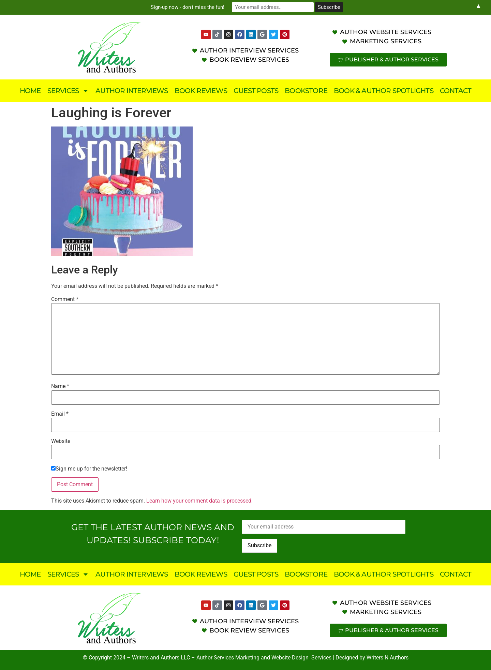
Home (30, 91)
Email (60, 414)
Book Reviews (201, 91)
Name (60, 386)
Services (68, 91)
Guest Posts (256, 91)
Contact (455, 91)
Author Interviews (131, 91)
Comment (64, 299)
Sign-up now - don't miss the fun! (187, 7)
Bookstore (306, 91)
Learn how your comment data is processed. (199, 500)
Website (60, 441)
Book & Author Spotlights (383, 91)
